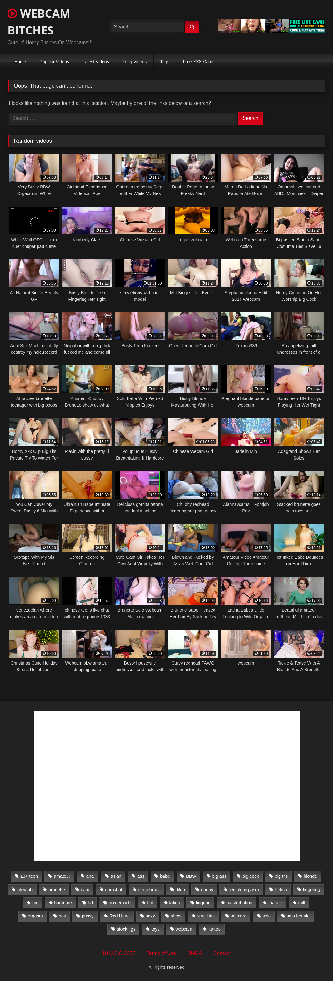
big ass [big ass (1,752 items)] (219, 876)
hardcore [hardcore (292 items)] (63, 902)
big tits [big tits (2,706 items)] (281, 876)
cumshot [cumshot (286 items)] (113, 889)
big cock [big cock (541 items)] (250, 876)
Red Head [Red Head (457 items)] (119, 915)
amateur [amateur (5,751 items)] (62, 876)
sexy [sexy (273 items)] (150, 915)
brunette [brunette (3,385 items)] (56, 889)
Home (20, 61)
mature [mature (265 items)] (275, 902)
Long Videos (135, 61)
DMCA (194, 953)
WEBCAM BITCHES (39, 22)
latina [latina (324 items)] (174, 902)
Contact (222, 953)
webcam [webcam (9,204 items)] (183, 929)
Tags (164, 61)
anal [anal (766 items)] (90, 876)
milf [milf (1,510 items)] (301, 902)
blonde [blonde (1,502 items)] (310, 876)
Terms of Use (161, 953)
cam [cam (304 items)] (85, 889)
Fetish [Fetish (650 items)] (281, 889)
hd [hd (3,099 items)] (90, 902)
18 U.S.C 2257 (118, 953)
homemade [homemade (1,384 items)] (120, 902)
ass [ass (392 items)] (140, 876)
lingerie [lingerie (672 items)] (203, 902)
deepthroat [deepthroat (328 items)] (149, 889)
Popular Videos (54, 61)
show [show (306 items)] (176, 915)
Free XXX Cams (198, 61)
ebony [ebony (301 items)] (207, 889)
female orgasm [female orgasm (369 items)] (244, 889)
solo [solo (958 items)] (266, 915)
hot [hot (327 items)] (150, 902)
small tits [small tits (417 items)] (206, 915)
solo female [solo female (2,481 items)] (298, 915)
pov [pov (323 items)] (62, 915)
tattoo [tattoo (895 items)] (214, 929)
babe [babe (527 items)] (165, 876)
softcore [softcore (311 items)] (238, 915)
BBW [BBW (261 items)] (191, 876)
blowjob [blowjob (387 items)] (25, 889)
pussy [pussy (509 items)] (88, 915)
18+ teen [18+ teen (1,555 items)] (29, 876)
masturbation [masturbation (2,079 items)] (239, 902)
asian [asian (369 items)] (116, 876)
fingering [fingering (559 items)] (311, 889)
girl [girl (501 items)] (35, 902)
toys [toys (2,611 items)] (155, 929)
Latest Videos (96, 61)
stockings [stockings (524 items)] (126, 929)
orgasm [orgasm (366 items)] (35, 915)
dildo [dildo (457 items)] (180, 889)
